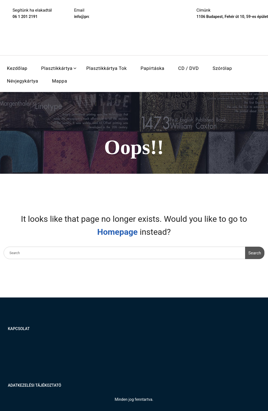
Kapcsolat (19, 328)
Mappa (59, 81)
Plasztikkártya (56, 68)
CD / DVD (188, 68)
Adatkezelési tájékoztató (34, 385)
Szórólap (222, 68)
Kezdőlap (17, 68)
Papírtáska (152, 68)
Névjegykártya (22, 81)
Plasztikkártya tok (106, 68)
